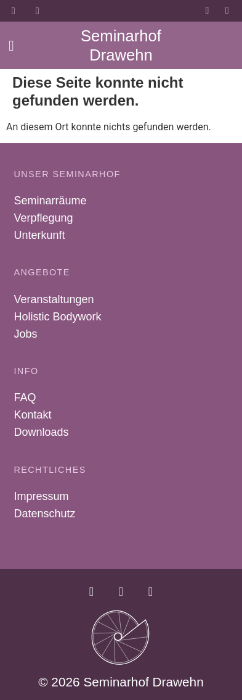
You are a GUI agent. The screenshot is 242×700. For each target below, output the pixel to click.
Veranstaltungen (54, 299)
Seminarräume (50, 200)
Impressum (41, 496)
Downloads (41, 432)
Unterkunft (39, 235)
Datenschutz (44, 513)
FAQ (25, 397)
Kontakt (32, 415)
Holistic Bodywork (57, 316)
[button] (11, 46)
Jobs (25, 334)
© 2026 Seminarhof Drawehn (121, 682)
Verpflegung (43, 218)
